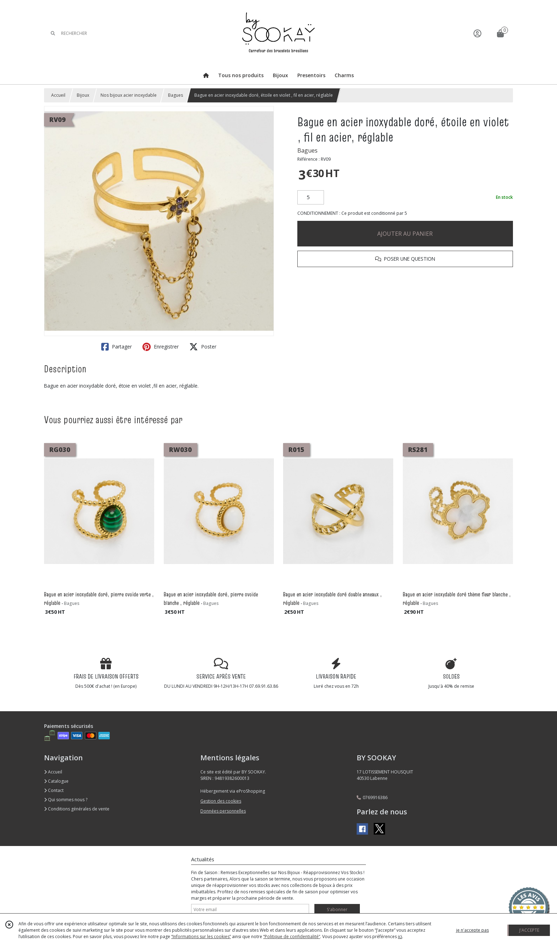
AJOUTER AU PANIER (405, 234)
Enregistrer (160, 346)
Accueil (58, 95)
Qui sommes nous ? (65, 800)
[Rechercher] (53, 33)
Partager (116, 346)
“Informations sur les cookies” (201, 936)
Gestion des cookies (220, 801)
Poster (202, 346)
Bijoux (83, 95)
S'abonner (337, 909)
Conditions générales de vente (76, 809)
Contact (54, 790)
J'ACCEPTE (529, 930)
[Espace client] (477, 33)
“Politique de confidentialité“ (291, 936)
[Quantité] (310, 197)
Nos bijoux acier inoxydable (129, 95)
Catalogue (56, 781)
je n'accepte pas (472, 930)
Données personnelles (223, 811)
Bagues (175, 95)
